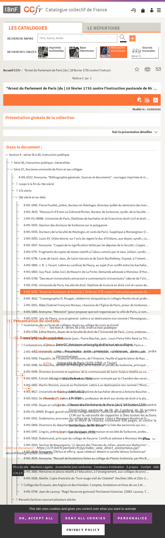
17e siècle (25, 190)
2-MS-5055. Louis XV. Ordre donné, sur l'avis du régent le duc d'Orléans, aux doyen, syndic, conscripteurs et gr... (87, 238)
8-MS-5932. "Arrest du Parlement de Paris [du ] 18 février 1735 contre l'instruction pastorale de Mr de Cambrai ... (87, 292)
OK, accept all (36, 518)
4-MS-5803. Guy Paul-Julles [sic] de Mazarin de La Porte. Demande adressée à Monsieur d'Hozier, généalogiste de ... (87, 272)
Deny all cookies (85, 518)
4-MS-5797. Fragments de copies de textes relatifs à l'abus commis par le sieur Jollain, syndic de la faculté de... (87, 252)
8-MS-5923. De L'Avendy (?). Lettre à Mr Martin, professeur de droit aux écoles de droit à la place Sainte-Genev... (87, 398)
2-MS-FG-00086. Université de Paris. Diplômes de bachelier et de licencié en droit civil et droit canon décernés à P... (87, 218)
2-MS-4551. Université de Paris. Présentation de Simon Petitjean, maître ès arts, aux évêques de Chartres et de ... (87, 352)
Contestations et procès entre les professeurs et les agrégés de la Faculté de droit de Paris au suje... (85, 345)
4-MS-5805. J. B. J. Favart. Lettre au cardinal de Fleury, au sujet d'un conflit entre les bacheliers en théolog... (87, 265)
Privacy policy (83, 530)
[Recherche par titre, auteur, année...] (77, 38)
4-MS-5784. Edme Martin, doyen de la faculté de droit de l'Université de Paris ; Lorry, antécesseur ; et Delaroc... (87, 332)
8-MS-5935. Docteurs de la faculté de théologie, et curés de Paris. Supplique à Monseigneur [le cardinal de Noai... (87, 232)
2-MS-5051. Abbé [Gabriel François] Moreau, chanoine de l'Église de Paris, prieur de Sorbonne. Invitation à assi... (87, 305)
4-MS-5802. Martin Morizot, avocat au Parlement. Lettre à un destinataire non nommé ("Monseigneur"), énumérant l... (87, 385)
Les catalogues (28, 27)
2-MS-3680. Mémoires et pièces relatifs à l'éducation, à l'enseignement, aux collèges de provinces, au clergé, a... (87, 471)
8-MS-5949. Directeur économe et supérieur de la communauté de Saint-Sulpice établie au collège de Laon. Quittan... (87, 372)
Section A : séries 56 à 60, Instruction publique (39, 155)
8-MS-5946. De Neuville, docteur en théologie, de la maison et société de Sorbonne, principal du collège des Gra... (87, 365)
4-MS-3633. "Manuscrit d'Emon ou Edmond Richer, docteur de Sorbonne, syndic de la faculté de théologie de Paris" (87, 212)
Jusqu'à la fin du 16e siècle (36, 184)
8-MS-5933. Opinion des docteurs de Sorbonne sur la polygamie (65, 225)
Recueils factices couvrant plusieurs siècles (47, 499)
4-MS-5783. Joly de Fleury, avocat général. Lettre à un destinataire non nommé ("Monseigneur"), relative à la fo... (87, 318)
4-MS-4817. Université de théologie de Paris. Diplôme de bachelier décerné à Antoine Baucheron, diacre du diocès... (87, 392)
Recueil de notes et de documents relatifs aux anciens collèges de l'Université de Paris (80, 465)
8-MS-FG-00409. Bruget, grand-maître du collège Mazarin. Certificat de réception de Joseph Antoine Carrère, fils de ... (87, 412)
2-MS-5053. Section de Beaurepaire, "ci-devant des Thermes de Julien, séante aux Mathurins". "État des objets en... (87, 445)
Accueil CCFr (12, 70)
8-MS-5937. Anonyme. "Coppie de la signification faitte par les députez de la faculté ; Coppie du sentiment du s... (87, 245)
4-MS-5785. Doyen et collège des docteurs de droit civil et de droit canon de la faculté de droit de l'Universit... (87, 405)
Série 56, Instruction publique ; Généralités (42, 162)
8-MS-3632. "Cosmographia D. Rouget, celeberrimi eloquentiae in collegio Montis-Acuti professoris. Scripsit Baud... (87, 298)
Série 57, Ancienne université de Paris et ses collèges (48, 169)
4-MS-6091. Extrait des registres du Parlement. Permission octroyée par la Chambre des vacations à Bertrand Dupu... (87, 378)
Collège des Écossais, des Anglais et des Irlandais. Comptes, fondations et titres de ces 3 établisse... (85, 485)
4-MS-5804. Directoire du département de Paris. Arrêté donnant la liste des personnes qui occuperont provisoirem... (87, 425)
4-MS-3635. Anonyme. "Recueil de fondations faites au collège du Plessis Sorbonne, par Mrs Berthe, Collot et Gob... (87, 458)
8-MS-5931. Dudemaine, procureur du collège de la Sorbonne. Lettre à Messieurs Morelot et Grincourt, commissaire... (87, 418)
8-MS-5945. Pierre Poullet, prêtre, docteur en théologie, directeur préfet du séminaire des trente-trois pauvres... (87, 205)
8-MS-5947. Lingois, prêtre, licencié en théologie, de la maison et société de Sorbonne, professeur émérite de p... (87, 431)
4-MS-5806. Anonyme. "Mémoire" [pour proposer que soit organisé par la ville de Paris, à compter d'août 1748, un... (87, 312)
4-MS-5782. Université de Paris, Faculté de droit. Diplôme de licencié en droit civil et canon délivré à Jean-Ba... (87, 285)
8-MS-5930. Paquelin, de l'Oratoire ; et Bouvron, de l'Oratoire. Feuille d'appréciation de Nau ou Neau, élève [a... (87, 358)
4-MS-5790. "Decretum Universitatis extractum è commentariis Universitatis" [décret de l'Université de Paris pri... (87, 278)
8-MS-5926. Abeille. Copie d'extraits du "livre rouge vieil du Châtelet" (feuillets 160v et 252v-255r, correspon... (87, 478)
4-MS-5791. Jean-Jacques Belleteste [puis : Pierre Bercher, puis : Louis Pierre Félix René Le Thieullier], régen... (87, 338)
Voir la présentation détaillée (132, 132)
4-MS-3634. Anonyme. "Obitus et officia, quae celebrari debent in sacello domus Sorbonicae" (85, 451)
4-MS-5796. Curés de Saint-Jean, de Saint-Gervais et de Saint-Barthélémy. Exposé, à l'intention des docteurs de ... (87, 258)
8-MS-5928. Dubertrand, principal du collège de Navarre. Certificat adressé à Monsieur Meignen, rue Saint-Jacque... (87, 438)
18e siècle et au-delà (32, 197)
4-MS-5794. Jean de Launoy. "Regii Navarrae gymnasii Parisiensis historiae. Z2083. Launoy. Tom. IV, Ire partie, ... (87, 491)
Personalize (133, 518)
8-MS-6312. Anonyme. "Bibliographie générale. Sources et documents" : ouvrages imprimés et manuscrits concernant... (84, 177)
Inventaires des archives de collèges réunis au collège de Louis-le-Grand (71, 325)
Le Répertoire (103, 28)
